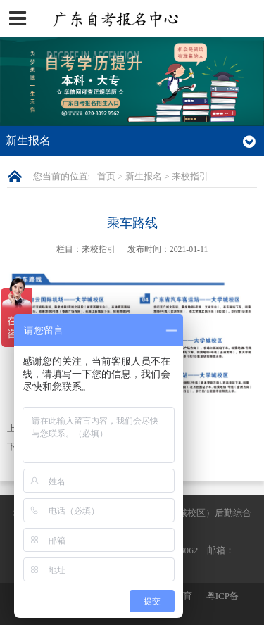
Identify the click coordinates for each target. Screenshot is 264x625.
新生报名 (143, 176)
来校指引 (190, 176)
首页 (106, 176)
